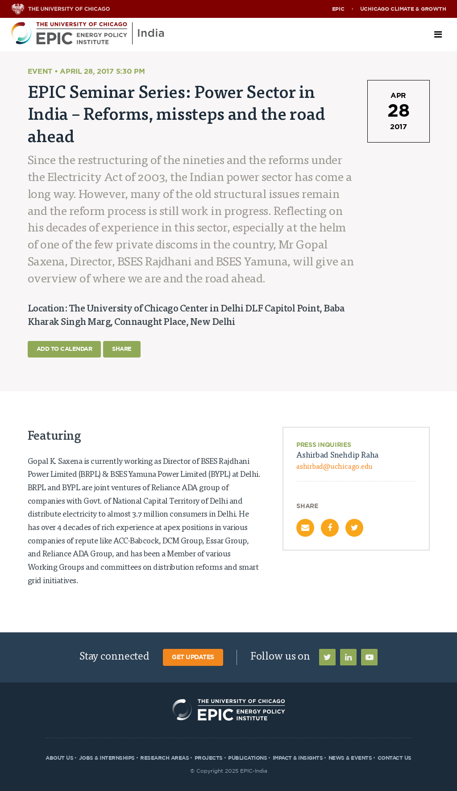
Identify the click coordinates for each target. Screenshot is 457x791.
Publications (247, 758)
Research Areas (164, 758)
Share (122, 349)
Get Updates (193, 657)
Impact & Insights (298, 758)
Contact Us (394, 758)
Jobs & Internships (107, 758)
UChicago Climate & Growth (403, 9)
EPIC (338, 9)
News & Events (350, 758)
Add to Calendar (64, 349)
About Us (59, 758)
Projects (209, 758)
